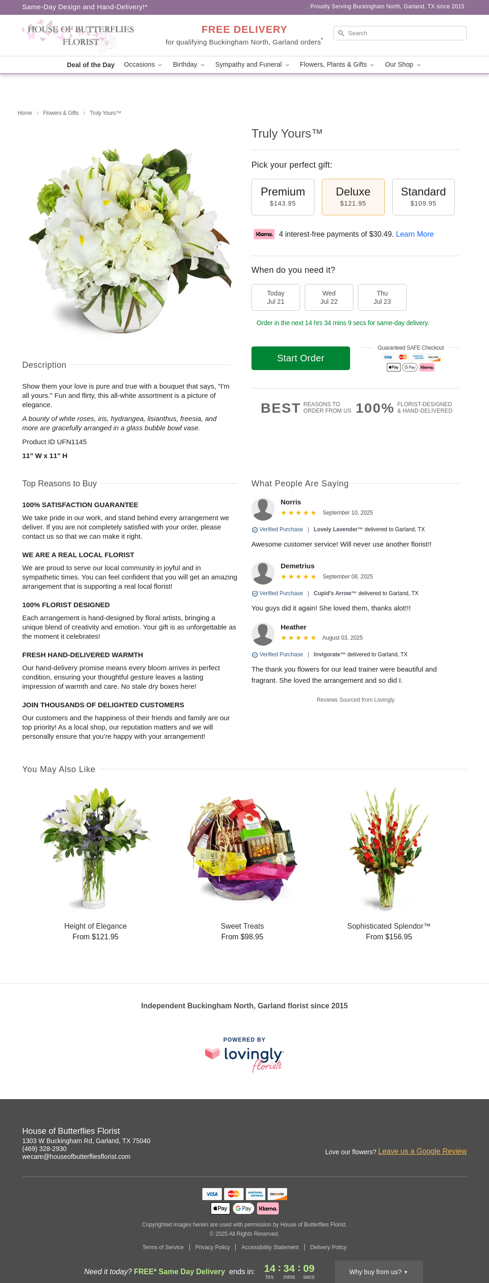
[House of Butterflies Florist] (89, 36)
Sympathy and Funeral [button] (253, 65)
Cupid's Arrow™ (335, 593)
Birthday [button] (189, 65)
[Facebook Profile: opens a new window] (439, 1132)
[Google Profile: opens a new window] (460, 1132)
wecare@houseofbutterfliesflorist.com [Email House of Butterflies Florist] (76, 1156)
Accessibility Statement (269, 1247)
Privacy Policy (212, 1247)
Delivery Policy (328, 1247)
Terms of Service (162, 1247)
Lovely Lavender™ (339, 529)
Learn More (415, 234)
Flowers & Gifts (61, 113)
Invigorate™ (330, 654)
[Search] (400, 33)
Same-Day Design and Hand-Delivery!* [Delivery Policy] (85, 7)
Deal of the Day (90, 65)
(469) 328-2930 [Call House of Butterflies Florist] (44, 1148)
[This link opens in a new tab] (244, 1055)
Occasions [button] (144, 65)
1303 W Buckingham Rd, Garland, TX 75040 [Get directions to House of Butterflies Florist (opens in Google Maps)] (86, 1141)
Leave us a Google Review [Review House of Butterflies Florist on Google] (422, 1151)
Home (25, 113)
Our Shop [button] (403, 65)
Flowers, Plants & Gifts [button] (338, 65)
